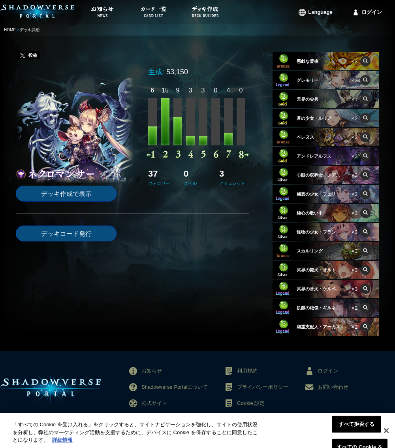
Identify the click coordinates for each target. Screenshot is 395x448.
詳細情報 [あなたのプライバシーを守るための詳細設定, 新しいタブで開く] (62, 444)
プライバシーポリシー (262, 387)
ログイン (371, 12)
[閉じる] (386, 434)
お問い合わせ (333, 387)
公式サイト (154, 403)
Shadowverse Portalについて (174, 387)
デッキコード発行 (66, 233)
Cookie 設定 (251, 403)
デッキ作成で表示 (66, 193)
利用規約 (247, 371)
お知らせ (151, 371)
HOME (10, 30)
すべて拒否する (357, 428)
